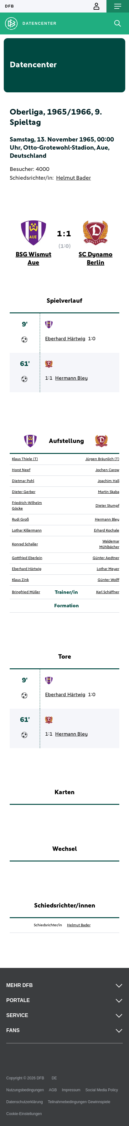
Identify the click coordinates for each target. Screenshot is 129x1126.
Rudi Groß (20, 520)
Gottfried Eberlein (27, 558)
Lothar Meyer (108, 569)
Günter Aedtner (106, 558)
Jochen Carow (107, 470)
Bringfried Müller (26, 592)
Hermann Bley (71, 378)
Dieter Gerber (23, 492)
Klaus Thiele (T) (25, 459)
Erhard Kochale (106, 530)
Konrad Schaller (25, 544)
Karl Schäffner (107, 592)
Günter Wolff (108, 580)
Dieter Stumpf (107, 506)
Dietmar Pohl (23, 481)
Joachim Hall (108, 481)
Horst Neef (21, 470)
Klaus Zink (20, 580)
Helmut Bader (73, 178)
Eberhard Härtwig (65, 338)
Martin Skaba (108, 492)
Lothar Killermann (27, 530)
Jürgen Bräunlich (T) (102, 459)
